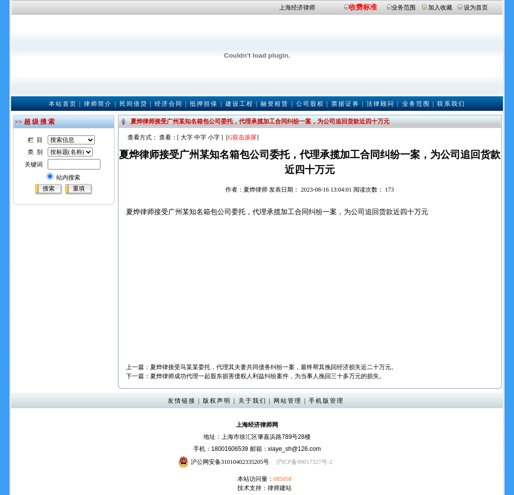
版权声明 (217, 400)
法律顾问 (380, 103)
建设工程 (239, 103)
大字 (187, 137)
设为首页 (476, 7)
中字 (200, 137)
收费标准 (363, 7)
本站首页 (63, 103)
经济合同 (169, 103)
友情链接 (182, 400)
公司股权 (310, 103)
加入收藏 (440, 7)
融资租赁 (275, 103)
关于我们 (252, 400)
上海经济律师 (297, 7)
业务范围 (404, 7)
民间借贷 (133, 103)
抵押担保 (204, 103)
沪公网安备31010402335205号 (230, 461)
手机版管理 (326, 400)
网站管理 (288, 400)
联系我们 (451, 103)
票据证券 (345, 103)
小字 (214, 137)
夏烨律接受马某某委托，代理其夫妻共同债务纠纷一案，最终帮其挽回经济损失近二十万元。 (273, 367)
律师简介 (98, 103)
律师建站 (280, 487)
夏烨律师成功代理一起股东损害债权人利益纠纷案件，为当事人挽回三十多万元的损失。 (267, 376)
